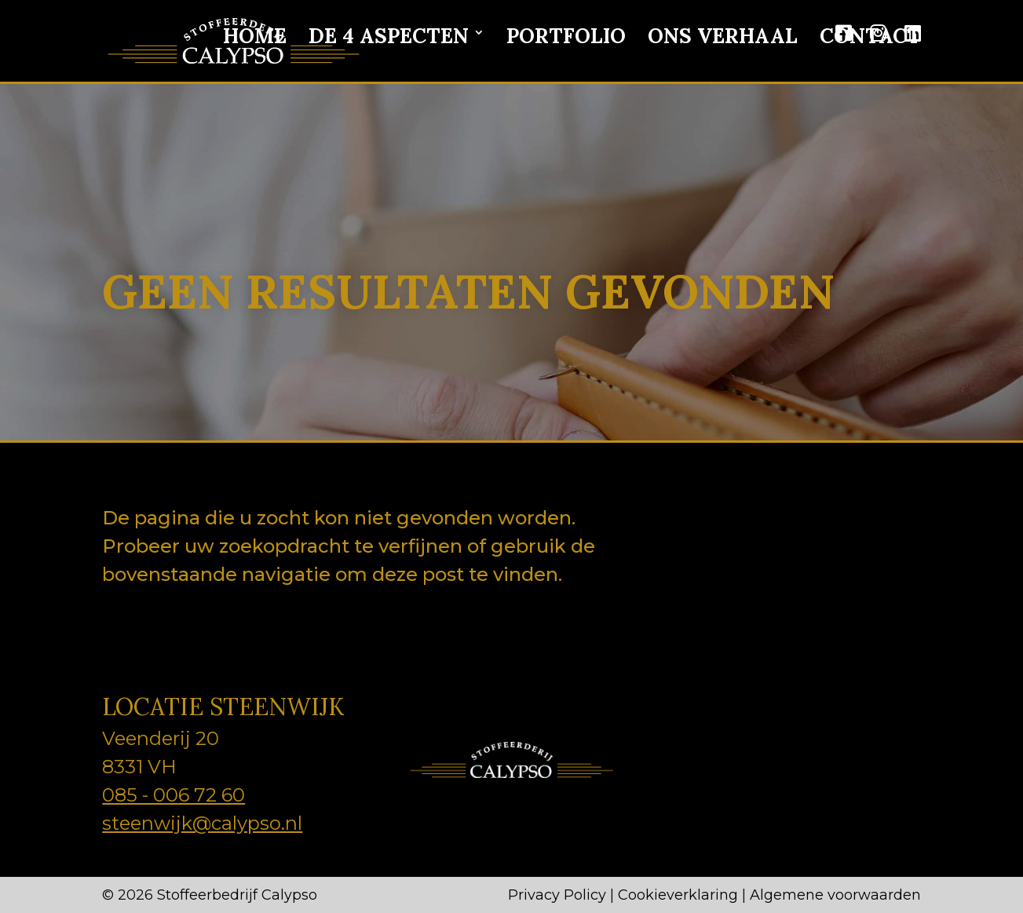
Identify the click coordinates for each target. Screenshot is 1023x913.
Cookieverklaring (678, 895)
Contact (870, 37)
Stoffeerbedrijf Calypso (237, 895)
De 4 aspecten (389, 37)
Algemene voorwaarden (835, 895)
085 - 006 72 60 (173, 794)
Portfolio (566, 37)
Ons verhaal (723, 37)
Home (255, 37)
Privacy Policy (557, 895)
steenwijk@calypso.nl (202, 823)
